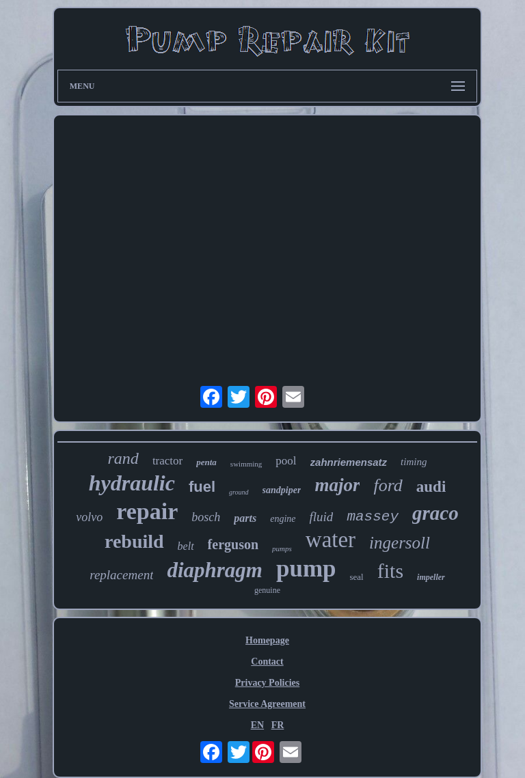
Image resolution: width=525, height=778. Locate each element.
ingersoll (399, 542)
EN (257, 725)
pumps (282, 548)
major (337, 485)
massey (373, 517)
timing (414, 461)
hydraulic (132, 483)
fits (390, 570)
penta (206, 462)
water (330, 539)
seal (357, 577)
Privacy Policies (267, 683)
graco (435, 513)
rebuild (134, 541)
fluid (322, 517)
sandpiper (281, 490)
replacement (121, 575)
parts (245, 518)
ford (387, 485)
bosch (205, 517)
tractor (167, 460)
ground (239, 492)
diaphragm (214, 570)
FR (277, 725)
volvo (89, 517)
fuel (202, 486)
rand (123, 458)
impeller (431, 577)
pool (285, 460)
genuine (267, 590)
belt (186, 546)
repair (147, 511)
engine (282, 519)
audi (431, 486)
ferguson (233, 544)
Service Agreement (267, 704)
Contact (267, 661)
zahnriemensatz (349, 462)
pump (306, 568)
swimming (246, 464)
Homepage (267, 640)
